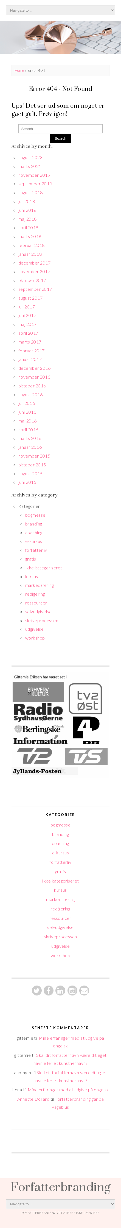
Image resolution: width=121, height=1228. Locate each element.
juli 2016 (26, 403)
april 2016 (28, 429)
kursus (31, 576)
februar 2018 (31, 245)
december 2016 (34, 368)
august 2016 (30, 394)
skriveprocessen (41, 620)
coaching (34, 532)
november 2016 (34, 376)
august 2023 (30, 157)
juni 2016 (27, 411)
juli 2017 (26, 306)
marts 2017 (29, 341)
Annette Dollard (33, 1099)
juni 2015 (27, 482)
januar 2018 (30, 254)
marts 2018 (29, 236)
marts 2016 (29, 438)
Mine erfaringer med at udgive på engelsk (68, 1089)
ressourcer (36, 602)
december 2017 (34, 262)
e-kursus (33, 541)
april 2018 (28, 227)
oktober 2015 (32, 464)
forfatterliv (36, 550)
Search (60, 138)
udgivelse (34, 629)
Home (19, 70)
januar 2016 (30, 447)
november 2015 (34, 455)
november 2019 (34, 175)
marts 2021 (29, 166)
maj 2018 (27, 218)
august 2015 (30, 473)
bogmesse (35, 514)
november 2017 (34, 271)
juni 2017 (27, 315)
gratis (30, 558)
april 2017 (28, 333)
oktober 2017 (32, 280)
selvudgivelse (38, 611)
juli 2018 (26, 201)
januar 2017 (30, 359)
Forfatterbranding (60, 1186)
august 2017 (30, 297)
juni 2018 (27, 210)
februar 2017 (31, 350)
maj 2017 (27, 324)
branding (33, 523)
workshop (35, 637)
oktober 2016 (32, 385)
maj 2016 (27, 420)
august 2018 (30, 192)
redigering (35, 593)
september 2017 (35, 289)
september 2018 (35, 183)
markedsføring (39, 585)
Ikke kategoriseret (43, 567)
